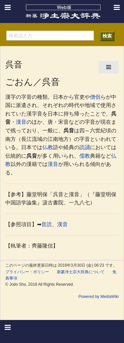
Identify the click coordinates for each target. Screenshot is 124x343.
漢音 (21, 122)
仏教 (47, 147)
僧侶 (95, 97)
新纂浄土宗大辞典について (80, 272)
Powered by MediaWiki (98, 296)
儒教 (84, 156)
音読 (46, 224)
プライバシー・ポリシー (27, 272)
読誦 (84, 147)
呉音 (68, 130)
